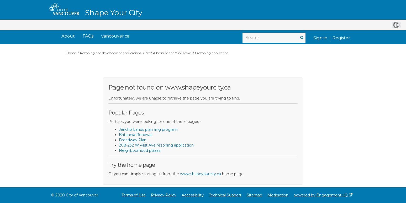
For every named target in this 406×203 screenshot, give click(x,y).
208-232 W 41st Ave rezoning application (156, 145)
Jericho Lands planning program (148, 129)
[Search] (273, 38)
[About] (68, 36)
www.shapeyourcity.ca (200, 173)
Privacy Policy (163, 195)
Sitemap (254, 195)
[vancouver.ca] (115, 36)
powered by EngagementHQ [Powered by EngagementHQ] (323, 195)
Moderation (277, 195)
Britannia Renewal (135, 134)
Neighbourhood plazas (139, 150)
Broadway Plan (132, 140)
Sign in (320, 37)
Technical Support (225, 195)
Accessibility (193, 195)
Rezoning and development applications (110, 53)
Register (341, 37)
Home (71, 53)
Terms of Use (134, 195)
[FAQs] (88, 36)
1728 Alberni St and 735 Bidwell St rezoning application (187, 53)
